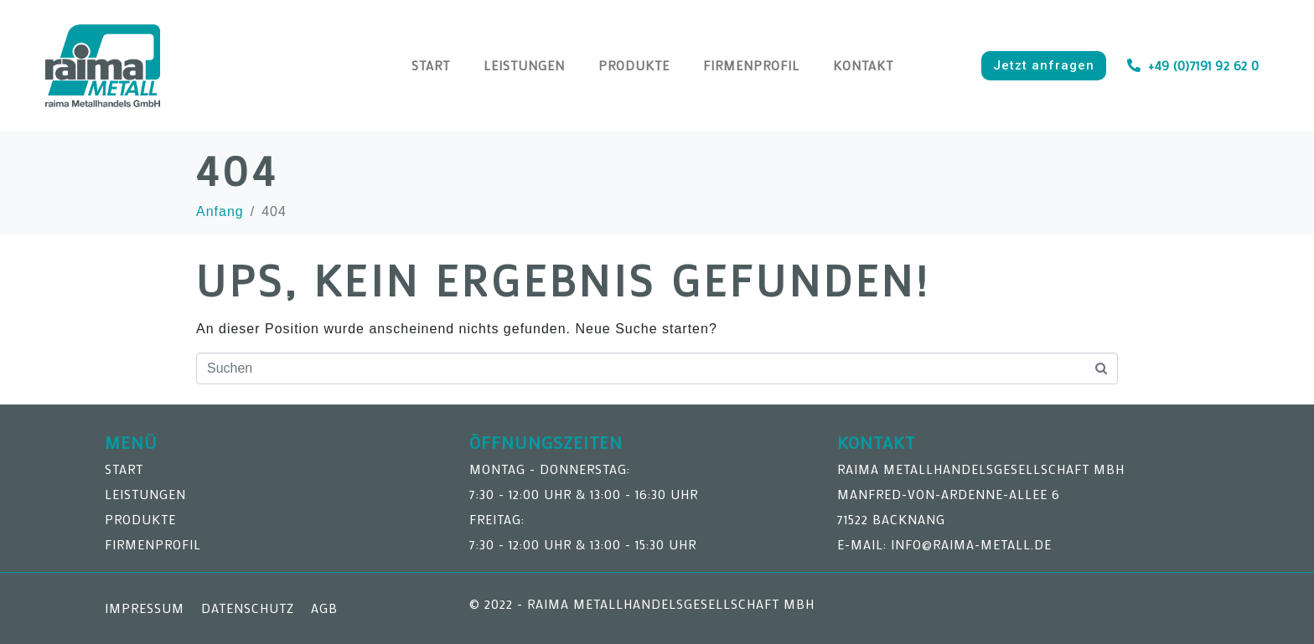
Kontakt (863, 65)
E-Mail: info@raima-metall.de (944, 544)
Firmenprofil (751, 65)
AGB (324, 608)
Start (430, 65)
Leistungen (524, 65)
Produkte (634, 65)
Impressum (144, 608)
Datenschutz (247, 608)
